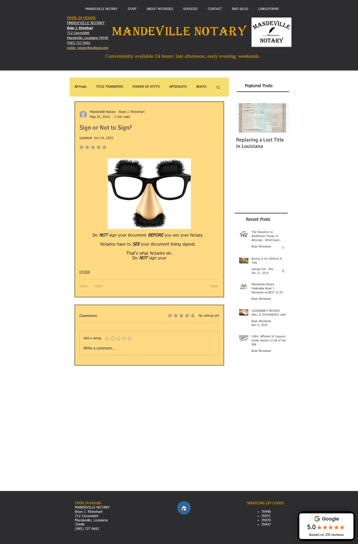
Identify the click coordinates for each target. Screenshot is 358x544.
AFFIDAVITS (178, 86)
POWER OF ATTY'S (146, 86)
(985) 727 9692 (78, 43)
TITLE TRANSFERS (109, 86)
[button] (218, 87)
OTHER (84, 272)
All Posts (80, 86)
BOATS (201, 86)
